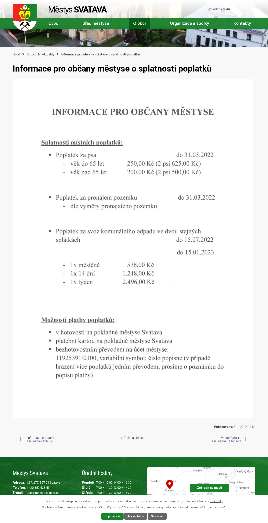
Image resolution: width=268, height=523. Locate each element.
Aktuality (48, 54)
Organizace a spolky (189, 23)
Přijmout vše (112, 516)
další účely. (216, 501)
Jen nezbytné (135, 516)
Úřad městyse (95, 23)
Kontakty (242, 23)
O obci (139, 23)
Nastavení (157, 516)
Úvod (53, 23)
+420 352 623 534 (39, 488)
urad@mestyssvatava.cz (43, 493)
